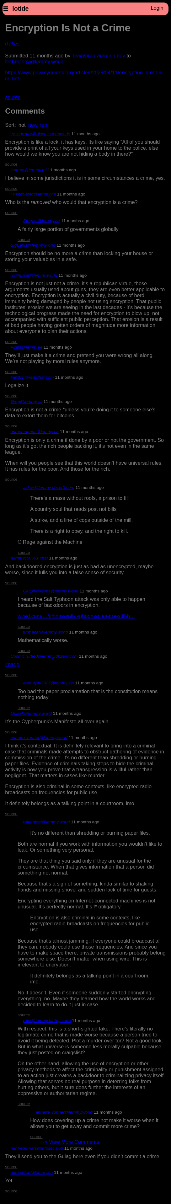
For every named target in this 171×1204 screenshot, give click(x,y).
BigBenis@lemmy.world (32, 245)
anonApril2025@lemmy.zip (48, 683)
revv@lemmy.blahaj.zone (47, 1020)
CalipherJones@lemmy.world (50, 591)
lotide (20, 8)
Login (157, 8)
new (33, 125)
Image (12, 664)
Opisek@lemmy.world (31, 713)
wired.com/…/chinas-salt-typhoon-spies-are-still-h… (76, 616)
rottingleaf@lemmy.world (33, 275)
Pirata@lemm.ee (26, 347)
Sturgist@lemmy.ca (41, 220)
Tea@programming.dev (98, 55)
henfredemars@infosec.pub (36, 1148)
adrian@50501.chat (29, 558)
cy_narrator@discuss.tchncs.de (40, 133)
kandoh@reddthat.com (32, 377)
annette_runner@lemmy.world (38, 737)
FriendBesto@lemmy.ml (33, 194)
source (12, 97)
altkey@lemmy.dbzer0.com (48, 487)
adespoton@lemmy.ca (31, 1172)
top (43, 125)
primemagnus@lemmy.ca (34, 431)
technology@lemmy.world (34, 61)
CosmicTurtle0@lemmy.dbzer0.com (43, 656)
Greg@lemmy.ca (26, 401)
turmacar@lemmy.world (45, 632)
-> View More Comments (71, 1142)
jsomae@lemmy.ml (28, 170)
